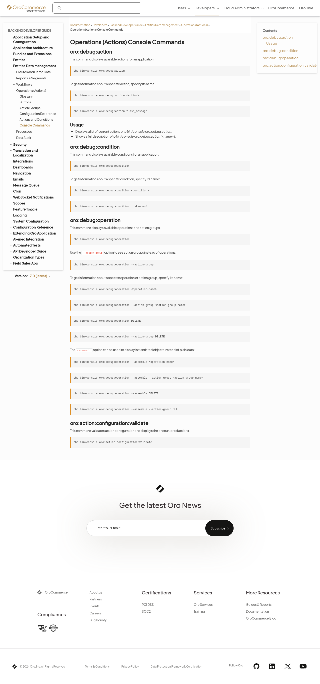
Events (95, 606)
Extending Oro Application (32, 233)
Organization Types (28, 257)
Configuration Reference (38, 114)
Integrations (21, 161)
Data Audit (23, 138)
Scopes (19, 203)
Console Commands (35, 125)
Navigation (22, 173)
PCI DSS (148, 604)
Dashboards (23, 167)
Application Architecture (31, 47)
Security (17, 144)
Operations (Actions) (194, 25)
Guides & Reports (259, 604)
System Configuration (31, 221)
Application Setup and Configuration (29, 39)
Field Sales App (23, 263)
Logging (20, 215)
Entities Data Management (162, 25)
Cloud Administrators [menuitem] (242, 8)
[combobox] (97, 8)
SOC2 (146, 611)
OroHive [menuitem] (306, 8)
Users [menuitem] (181, 8)
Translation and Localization (23, 152)
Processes (24, 131)
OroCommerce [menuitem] (281, 8)
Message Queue (24, 185)
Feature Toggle (25, 209)
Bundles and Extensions (30, 53)
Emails (18, 179)
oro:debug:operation (280, 58)
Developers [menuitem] (205, 8)
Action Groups (30, 108)
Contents (270, 30)
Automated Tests (25, 245)
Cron (17, 191)
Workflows (23, 84)
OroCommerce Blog (261, 618)
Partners (96, 599)
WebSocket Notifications (31, 197)
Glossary (26, 96)
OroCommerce (56, 592)
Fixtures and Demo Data (33, 72)
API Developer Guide (27, 251)
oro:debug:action (278, 37)
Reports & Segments (31, 78)
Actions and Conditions (36, 119)
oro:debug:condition (280, 50)
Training (199, 611)
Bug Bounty (98, 620)
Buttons (25, 102)
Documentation (80, 25)
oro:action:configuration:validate (290, 65)
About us (96, 592)
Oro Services (203, 604)
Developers (100, 25)
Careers (96, 613)
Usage (271, 43)
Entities (17, 59)
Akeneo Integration (28, 239)
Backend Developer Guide (126, 25)
